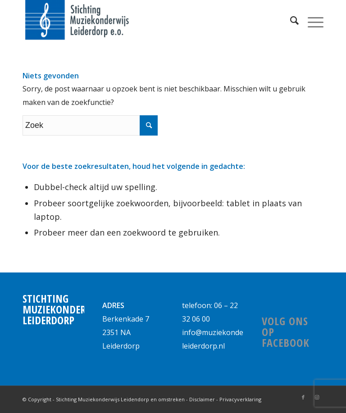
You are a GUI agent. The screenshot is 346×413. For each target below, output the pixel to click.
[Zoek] (290, 20)
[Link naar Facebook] (303, 397)
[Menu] (311, 20)
